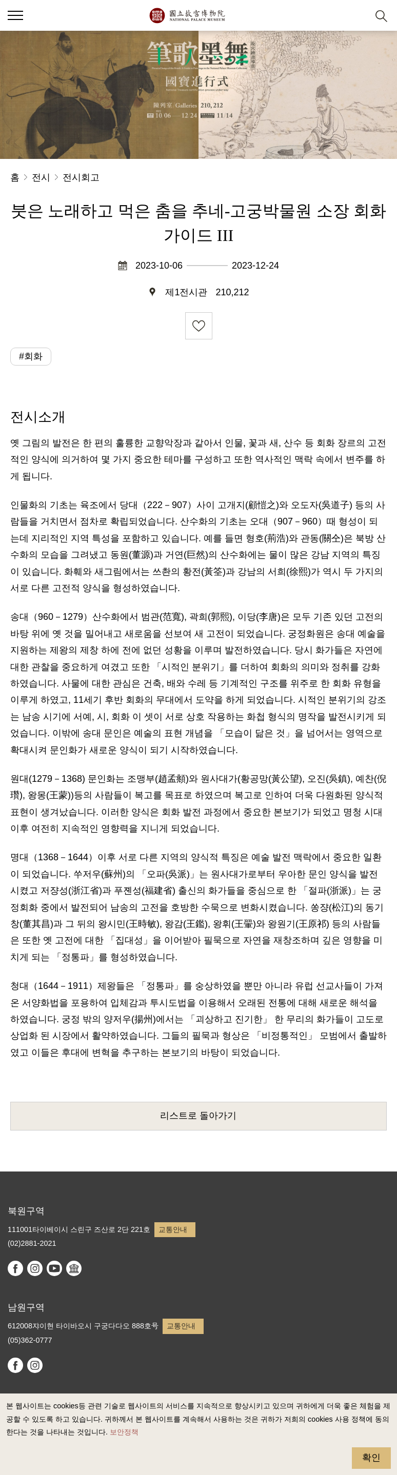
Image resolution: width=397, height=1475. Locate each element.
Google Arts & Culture (74, 1268)
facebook (15, 1268)
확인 (371, 1457)
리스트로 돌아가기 (198, 1115)
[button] (356, 16)
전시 (41, 177)
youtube (54, 1268)
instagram (35, 1268)
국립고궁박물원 (187, 15)
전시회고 (81, 177)
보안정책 (124, 1432)
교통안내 (172, 1229)
